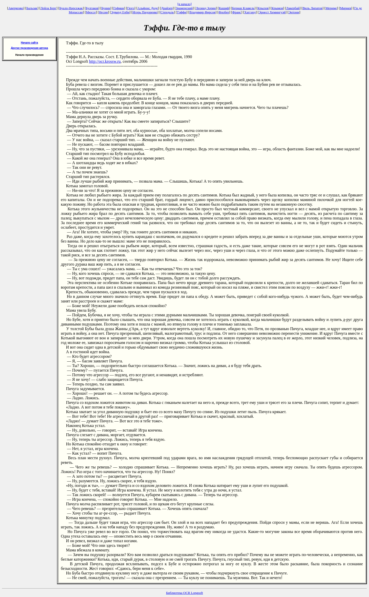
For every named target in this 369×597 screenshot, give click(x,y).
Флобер (224, 12)
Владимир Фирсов (202, 12)
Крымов (277, 8)
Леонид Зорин (206, 8)
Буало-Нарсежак (71, 8)
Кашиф (224, 8)
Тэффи (181, 12)
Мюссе (91, 12)
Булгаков (92, 8)
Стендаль (167, 12)
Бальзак (31, 8)
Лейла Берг (48, 8)
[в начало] (184, 4)
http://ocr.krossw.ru (104, 61)
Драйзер (167, 8)
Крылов (263, 8)
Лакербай (293, 8)
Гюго (130, 8)
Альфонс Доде (147, 8)
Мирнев (345, 8)
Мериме (331, 8)
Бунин (105, 8)
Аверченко (15, 8)
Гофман (118, 8)
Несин (103, 12)
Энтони (294, 12)
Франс (236, 12)
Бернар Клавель (243, 8)
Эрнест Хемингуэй (272, 12)
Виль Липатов (313, 8)
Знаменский (184, 8)
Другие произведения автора (29, 48)
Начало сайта (29, 42)
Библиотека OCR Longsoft (184, 593)
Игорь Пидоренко (144, 12)
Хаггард (250, 12)
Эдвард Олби (120, 12)
